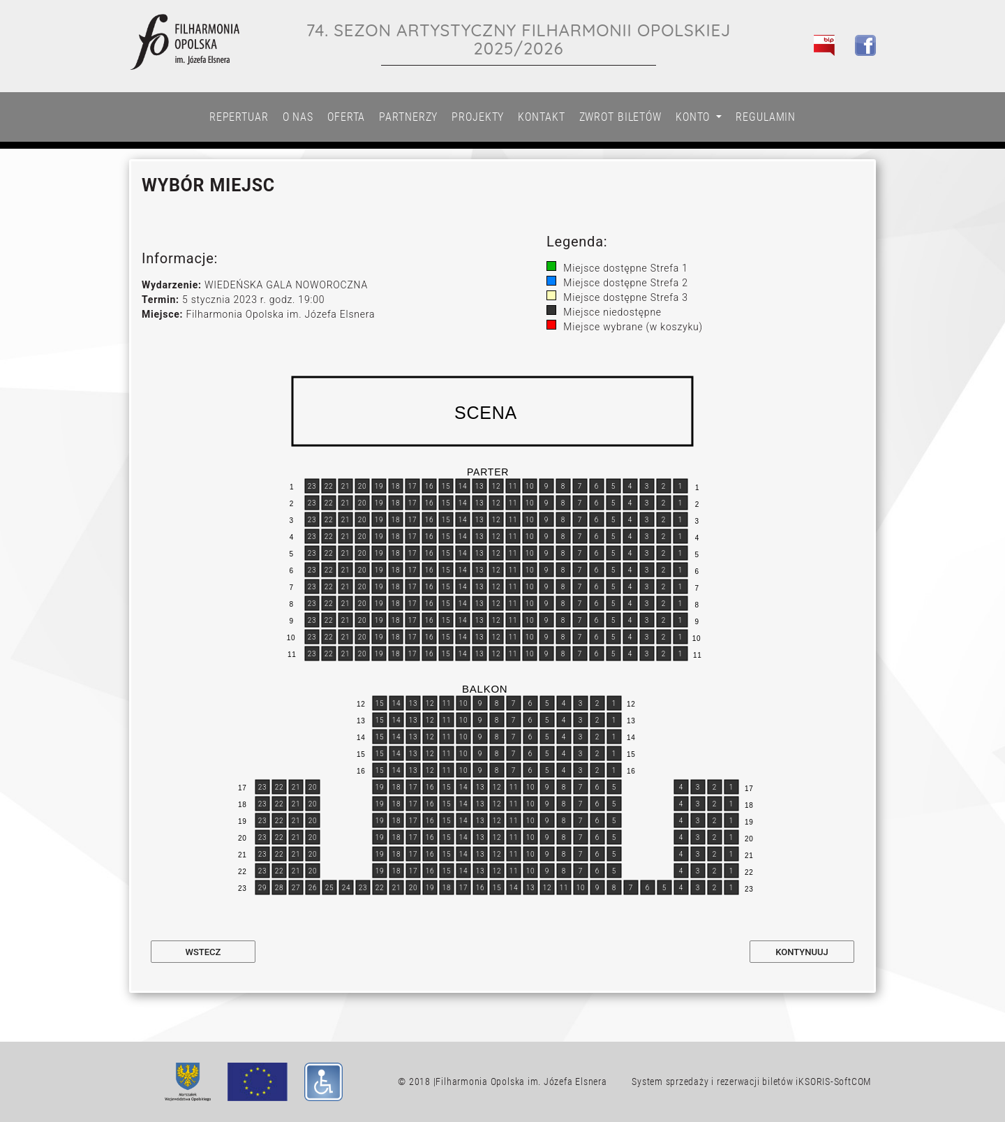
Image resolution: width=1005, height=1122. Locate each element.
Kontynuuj (801, 952)
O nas (298, 117)
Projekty (478, 117)
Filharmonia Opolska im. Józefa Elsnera (521, 1081)
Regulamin (766, 117)
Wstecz (203, 952)
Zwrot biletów (620, 117)
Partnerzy (408, 117)
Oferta (346, 117)
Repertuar (239, 117)
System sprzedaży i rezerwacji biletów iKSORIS (731, 1081)
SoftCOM (852, 1081)
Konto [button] (694, 117)
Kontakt (541, 117)
